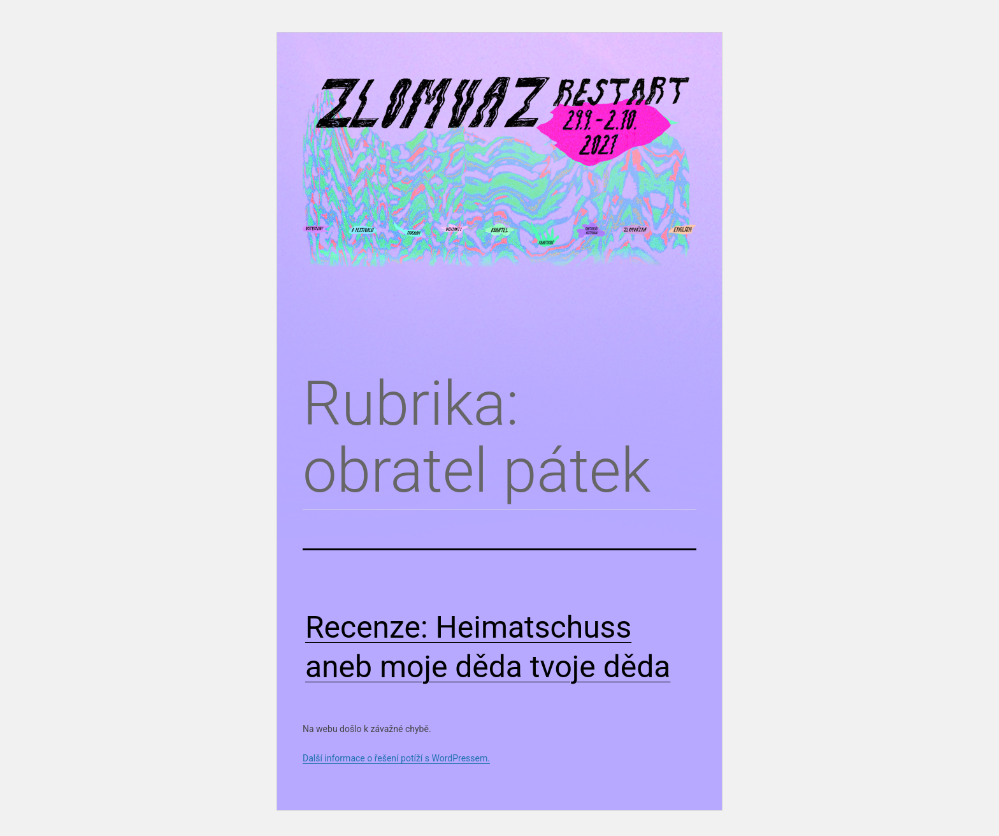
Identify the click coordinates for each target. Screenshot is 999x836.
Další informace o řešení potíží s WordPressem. (396, 758)
